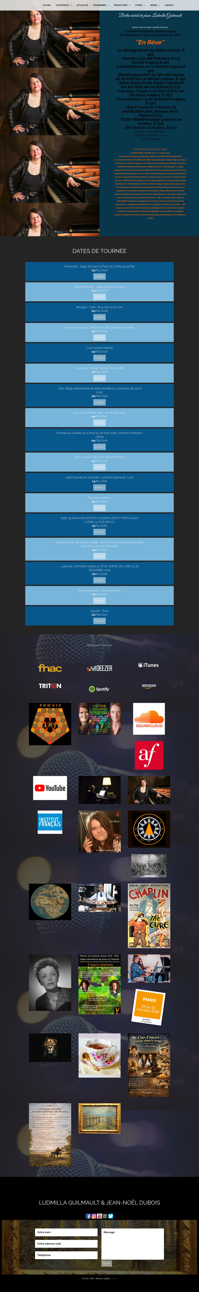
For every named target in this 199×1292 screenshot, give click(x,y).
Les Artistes (62, 5)
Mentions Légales (102, 1279)
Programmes (99, 5)
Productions (120, 5)
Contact (169, 5)
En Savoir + (99, 277)
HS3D (92, 1279)
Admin (114, 1279)
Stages (138, 5)
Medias (153, 5)
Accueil (47, 5)
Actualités (82, 5)
